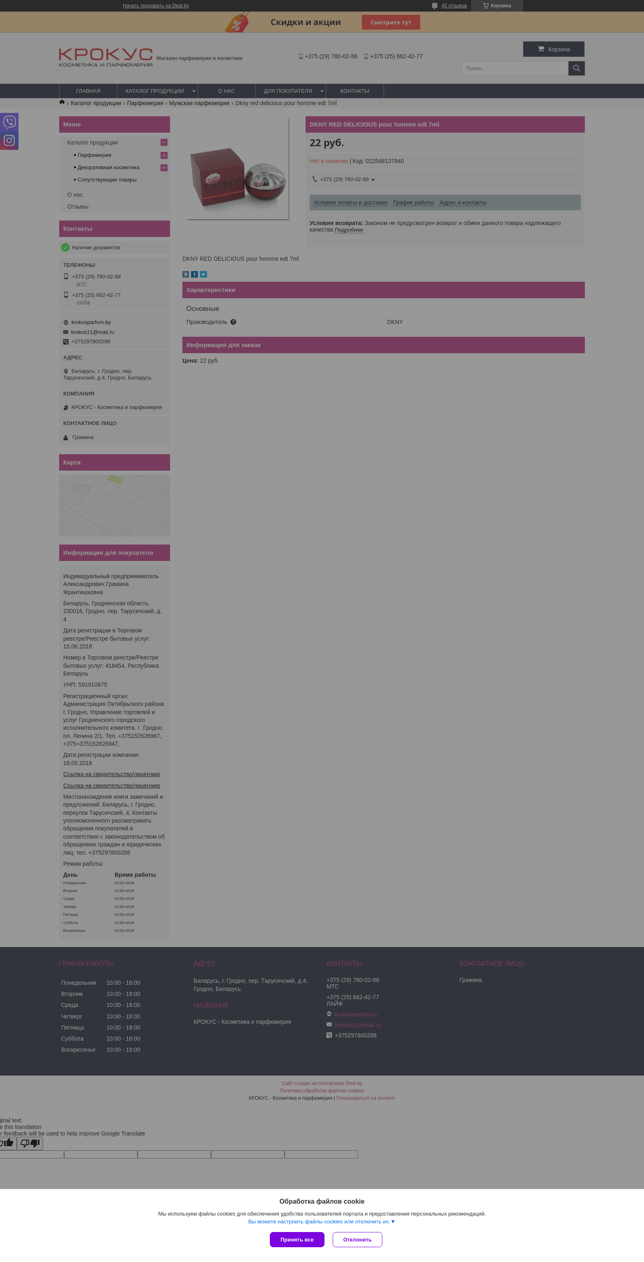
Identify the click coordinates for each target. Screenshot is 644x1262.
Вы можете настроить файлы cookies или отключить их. (319, 1221)
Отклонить (357, 1240)
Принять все (297, 1240)
